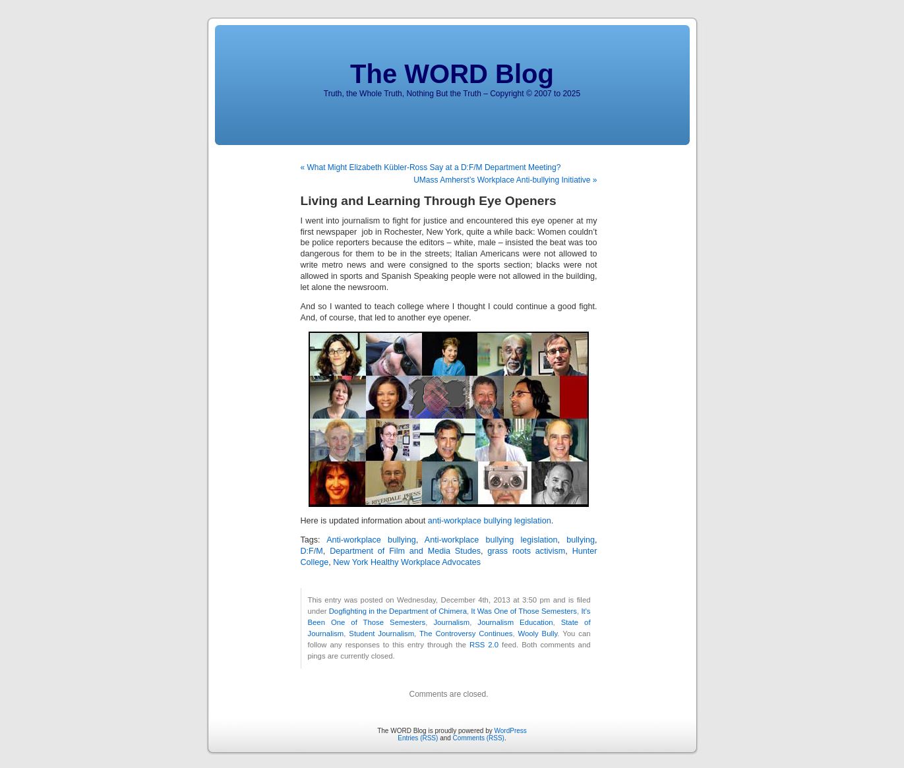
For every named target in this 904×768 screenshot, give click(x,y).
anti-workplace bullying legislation (489, 520)
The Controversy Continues (465, 633)
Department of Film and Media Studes (405, 551)
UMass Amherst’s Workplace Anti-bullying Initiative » (505, 180)
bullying (580, 540)
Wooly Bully (537, 633)
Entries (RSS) (418, 738)
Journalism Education (515, 622)
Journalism (451, 622)
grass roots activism (526, 551)
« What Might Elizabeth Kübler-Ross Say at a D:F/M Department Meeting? (431, 167)
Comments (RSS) (478, 738)
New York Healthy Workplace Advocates (407, 562)
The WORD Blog (452, 73)
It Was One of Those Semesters (524, 611)
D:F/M (312, 551)
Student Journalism (381, 633)
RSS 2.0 (483, 645)
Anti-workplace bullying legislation (491, 540)
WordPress (511, 730)
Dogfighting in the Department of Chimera (398, 611)
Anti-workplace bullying (371, 540)
